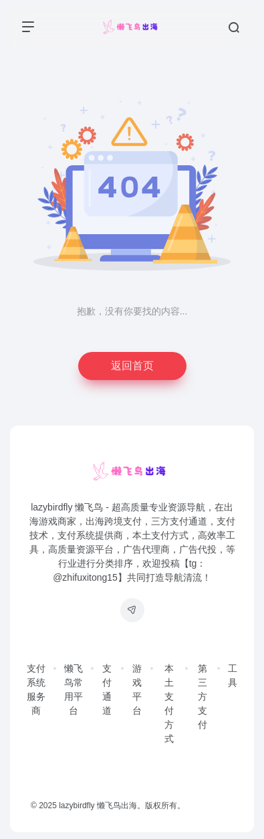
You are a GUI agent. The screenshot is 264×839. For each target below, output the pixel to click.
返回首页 (132, 365)
